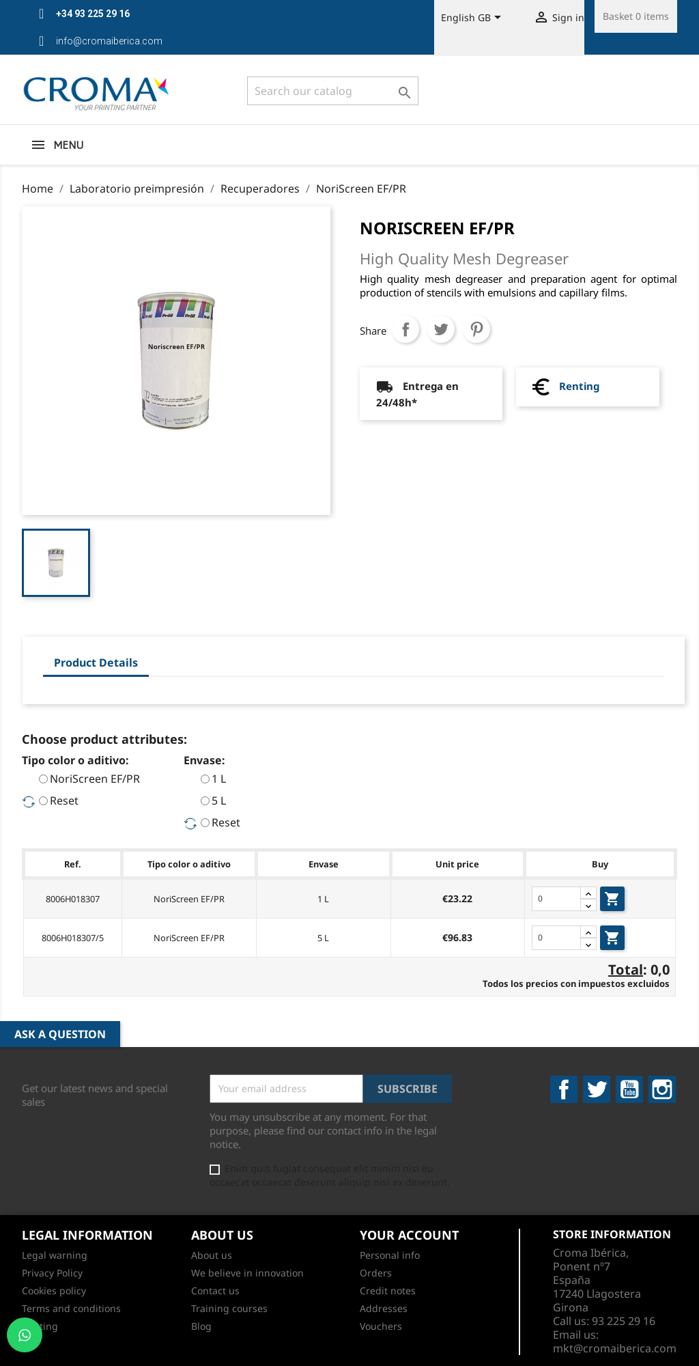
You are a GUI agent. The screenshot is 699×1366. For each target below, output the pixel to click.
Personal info (390, 1255)
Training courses (229, 1308)
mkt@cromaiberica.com (614, 1348)
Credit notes (388, 1290)
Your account (409, 1235)
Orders (376, 1272)
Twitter (596, 1089)
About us (211, 1255)
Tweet (441, 329)
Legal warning (54, 1255)
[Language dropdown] (473, 18)
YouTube (629, 1089)
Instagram (662, 1089)
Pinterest (476, 329)
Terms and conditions (71, 1308)
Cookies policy (54, 1290)
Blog (201, 1326)
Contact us (215, 1290)
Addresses (384, 1308)
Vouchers (381, 1326)
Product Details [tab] (96, 662)
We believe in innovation (247, 1272)
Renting (579, 386)
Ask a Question (60, 1034)
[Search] (332, 90)
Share (405, 329)
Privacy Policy (52, 1272)
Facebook (563, 1089)
